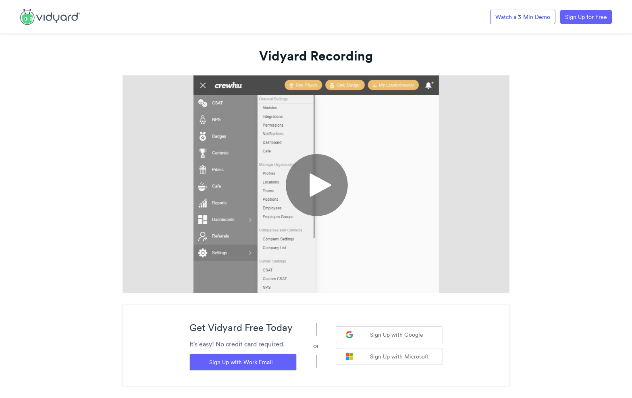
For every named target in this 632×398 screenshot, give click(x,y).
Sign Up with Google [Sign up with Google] (384, 334)
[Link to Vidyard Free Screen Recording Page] (50, 16)
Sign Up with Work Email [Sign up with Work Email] (241, 362)
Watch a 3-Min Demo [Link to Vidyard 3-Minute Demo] (522, 17)
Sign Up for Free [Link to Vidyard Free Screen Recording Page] (586, 17)
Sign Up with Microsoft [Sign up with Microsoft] (387, 356)
